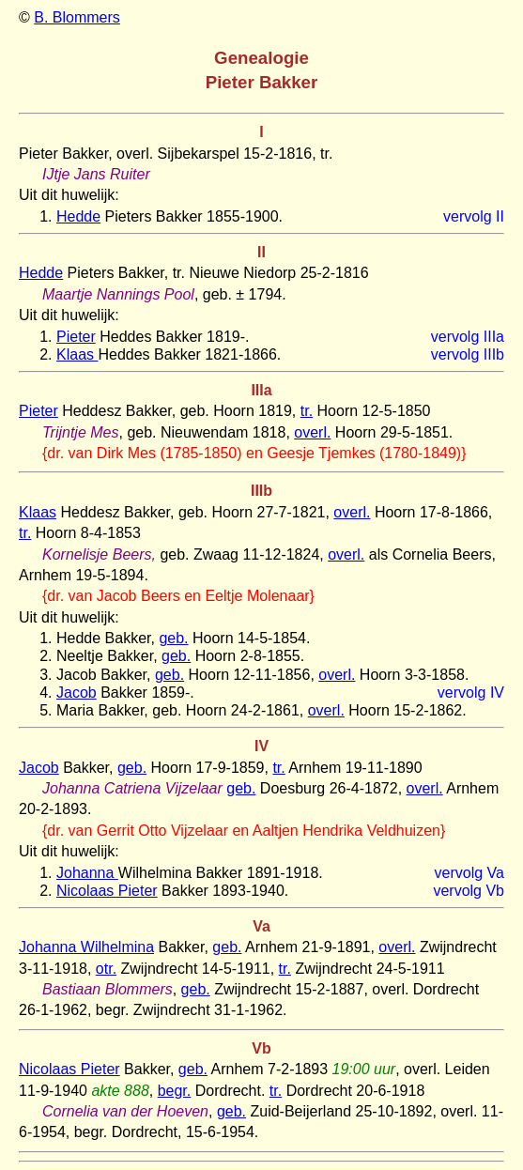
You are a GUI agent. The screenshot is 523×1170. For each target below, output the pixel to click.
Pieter (76, 337)
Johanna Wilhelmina (86, 947)
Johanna (87, 873)
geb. (173, 638)
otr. (106, 969)
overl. (312, 432)
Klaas (77, 354)
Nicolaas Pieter (107, 891)
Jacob (76, 692)
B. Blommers (77, 17)
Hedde (78, 216)
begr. (175, 1091)
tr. (306, 411)
